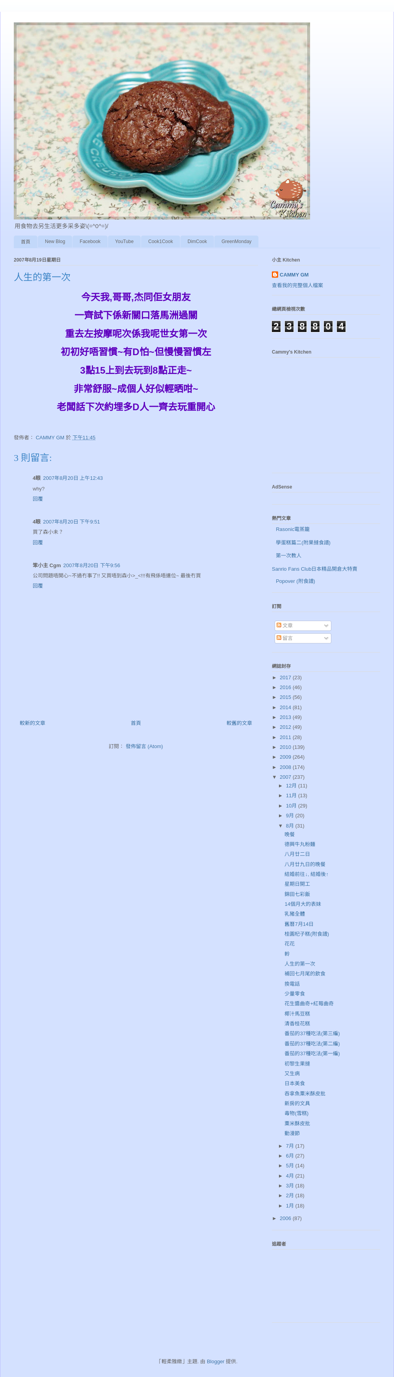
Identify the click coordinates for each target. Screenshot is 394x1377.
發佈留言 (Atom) (144, 746)
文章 (285, 626)
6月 (291, 1156)
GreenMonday (236, 241)
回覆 (38, 499)
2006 (286, 1218)
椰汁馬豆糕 (297, 1014)
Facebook (90, 241)
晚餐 (289, 834)
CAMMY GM (294, 275)
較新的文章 (32, 723)
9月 (291, 815)
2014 (286, 707)
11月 (292, 795)
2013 (286, 717)
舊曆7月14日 (299, 924)
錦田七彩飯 (297, 894)
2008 (286, 767)
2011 (286, 737)
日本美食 (294, 1083)
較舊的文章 (239, 723)
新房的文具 (297, 1103)
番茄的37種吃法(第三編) (312, 1033)
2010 (286, 747)
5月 (291, 1166)
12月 (292, 786)
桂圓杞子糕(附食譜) (306, 934)
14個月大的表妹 (302, 904)
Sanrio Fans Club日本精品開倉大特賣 (314, 569)
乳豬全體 (294, 914)
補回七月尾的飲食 (304, 974)
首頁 (25, 242)
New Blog (55, 241)
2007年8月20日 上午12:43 (73, 478)
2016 (286, 687)
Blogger (216, 1361)
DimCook (197, 241)
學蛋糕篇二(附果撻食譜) (303, 543)
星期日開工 (297, 884)
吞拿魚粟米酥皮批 (304, 1094)
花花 (289, 944)
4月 (291, 1176)
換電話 (292, 984)
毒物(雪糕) (296, 1113)
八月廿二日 (297, 854)
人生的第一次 (299, 964)
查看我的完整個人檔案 (297, 285)
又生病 (292, 1074)
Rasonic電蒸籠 (293, 529)
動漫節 (292, 1133)
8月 (291, 826)
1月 (291, 1206)
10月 (292, 806)
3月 (291, 1186)
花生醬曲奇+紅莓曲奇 (309, 1003)
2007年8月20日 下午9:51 (71, 522)
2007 (286, 777)
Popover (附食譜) (295, 581)
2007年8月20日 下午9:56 (92, 565)
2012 (286, 727)
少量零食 (294, 994)
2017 (286, 677)
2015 (286, 697)
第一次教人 (288, 556)
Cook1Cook (160, 241)
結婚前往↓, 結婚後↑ (306, 874)
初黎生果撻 (297, 1064)
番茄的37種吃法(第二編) (312, 1044)
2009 (286, 757)
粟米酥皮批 (297, 1123)
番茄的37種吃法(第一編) (312, 1053)
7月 (291, 1146)
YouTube (124, 241)
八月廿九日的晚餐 (304, 864)
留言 (285, 638)
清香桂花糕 (297, 1024)
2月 (291, 1195)
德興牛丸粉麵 (299, 844)
